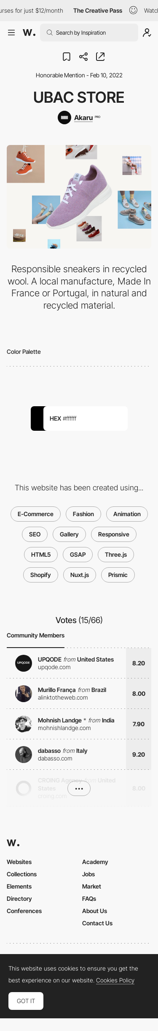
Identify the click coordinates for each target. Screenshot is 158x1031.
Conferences (24, 910)
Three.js (116, 554)
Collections (22, 874)
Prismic (118, 574)
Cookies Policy (115, 980)
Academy (95, 861)
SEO (34, 534)
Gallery (69, 534)
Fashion (83, 513)
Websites (19, 861)
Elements (19, 886)
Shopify (40, 574)
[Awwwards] (29, 32)
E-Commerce (36, 513)
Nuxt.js (79, 574)
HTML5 (41, 554)
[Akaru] (79, 117)
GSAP (78, 554)
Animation (127, 513)
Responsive (113, 534)
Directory (19, 898)
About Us (94, 910)
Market (91, 886)
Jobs (88, 874)
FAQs (89, 898)
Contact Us (97, 923)
